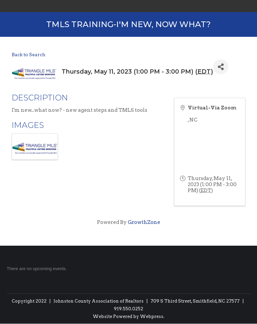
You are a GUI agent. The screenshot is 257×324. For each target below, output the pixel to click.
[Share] (220, 66)
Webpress (151, 316)
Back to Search (29, 54)
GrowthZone (144, 222)
